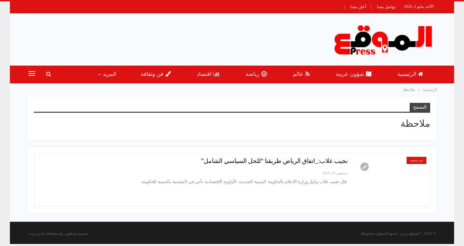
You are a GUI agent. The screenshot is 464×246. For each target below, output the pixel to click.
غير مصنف (416, 160)
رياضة (256, 74)
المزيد (109, 74)
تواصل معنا (386, 6)
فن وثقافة (156, 74)
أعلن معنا (358, 6)
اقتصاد (208, 74)
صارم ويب (36, 233)
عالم (301, 74)
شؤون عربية (353, 74)
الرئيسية (410, 74)
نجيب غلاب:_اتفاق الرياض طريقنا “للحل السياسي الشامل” (274, 161)
